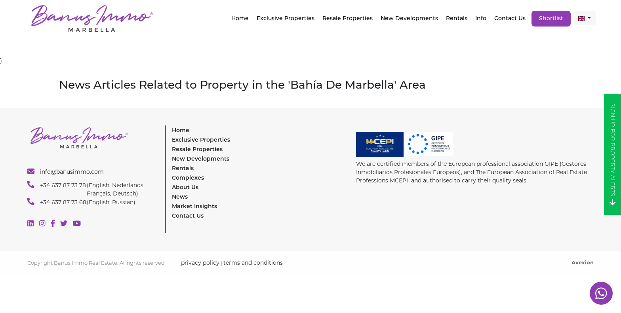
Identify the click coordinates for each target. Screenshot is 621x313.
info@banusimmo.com (65, 171)
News (180, 196)
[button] (584, 18)
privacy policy (200, 262)
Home (240, 18)
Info (480, 18)
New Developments (409, 18)
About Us (185, 187)
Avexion (582, 262)
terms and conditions (253, 262)
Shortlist (551, 18)
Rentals (456, 18)
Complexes (188, 177)
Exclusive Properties (201, 139)
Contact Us (510, 18)
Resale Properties (347, 18)
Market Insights (194, 206)
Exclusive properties (285, 18)
